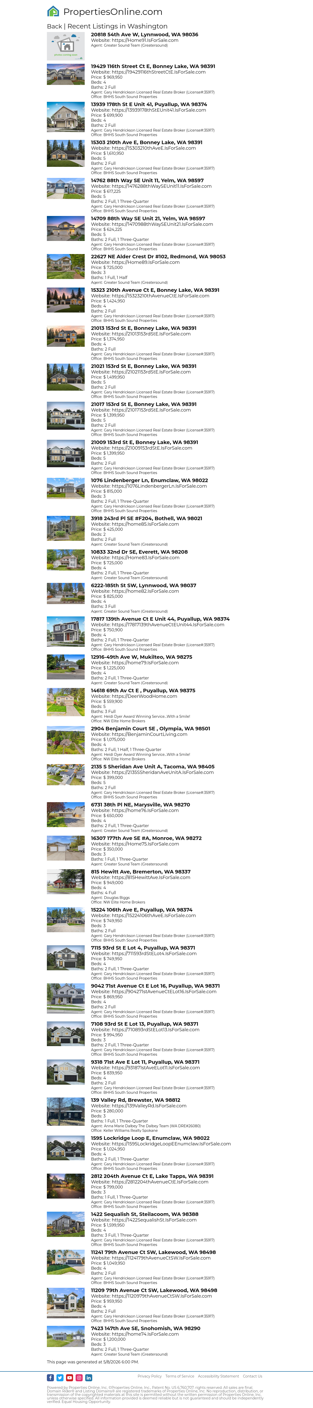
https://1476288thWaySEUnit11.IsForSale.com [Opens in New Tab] (162, 186)
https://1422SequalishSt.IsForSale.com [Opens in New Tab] (154, 1220)
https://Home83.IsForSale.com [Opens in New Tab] (146, 557)
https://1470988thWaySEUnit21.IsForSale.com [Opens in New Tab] (162, 224)
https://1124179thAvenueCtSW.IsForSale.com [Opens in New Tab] (161, 1258)
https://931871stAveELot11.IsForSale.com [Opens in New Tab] (156, 1068)
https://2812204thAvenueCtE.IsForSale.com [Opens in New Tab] (160, 1182)
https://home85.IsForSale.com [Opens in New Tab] (145, 524)
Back (54, 26)
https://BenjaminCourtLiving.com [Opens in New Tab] (149, 734)
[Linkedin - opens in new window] (88, 1377)
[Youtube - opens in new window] (69, 1377)
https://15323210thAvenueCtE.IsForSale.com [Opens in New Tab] (161, 296)
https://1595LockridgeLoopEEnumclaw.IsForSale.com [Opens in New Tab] (171, 1144)
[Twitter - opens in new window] (60, 1377)
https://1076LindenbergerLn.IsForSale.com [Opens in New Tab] (159, 486)
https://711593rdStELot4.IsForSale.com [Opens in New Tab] (154, 953)
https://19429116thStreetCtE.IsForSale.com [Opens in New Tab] (159, 72)
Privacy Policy (150, 1376)
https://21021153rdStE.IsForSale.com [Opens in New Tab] (151, 372)
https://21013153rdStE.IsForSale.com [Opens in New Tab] (151, 334)
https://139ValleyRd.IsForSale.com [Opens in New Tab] (149, 1106)
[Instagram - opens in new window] (79, 1377)
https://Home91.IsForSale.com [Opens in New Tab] (145, 40)
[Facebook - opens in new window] (50, 1377)
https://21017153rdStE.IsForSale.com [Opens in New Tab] (151, 410)
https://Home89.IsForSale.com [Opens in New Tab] (146, 262)
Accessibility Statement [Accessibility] (218, 1376)
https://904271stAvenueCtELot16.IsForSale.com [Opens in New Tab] (164, 991)
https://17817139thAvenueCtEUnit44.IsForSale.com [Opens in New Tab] (168, 625)
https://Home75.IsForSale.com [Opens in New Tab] (145, 844)
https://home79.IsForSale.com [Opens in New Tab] (145, 663)
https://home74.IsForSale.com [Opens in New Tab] (145, 1334)
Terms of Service (180, 1376)
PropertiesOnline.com (113, 11)
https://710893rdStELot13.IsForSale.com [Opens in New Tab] (156, 1029)
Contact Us (252, 1376)
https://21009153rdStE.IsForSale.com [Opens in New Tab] (152, 448)
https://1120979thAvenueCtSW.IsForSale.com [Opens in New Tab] (162, 1296)
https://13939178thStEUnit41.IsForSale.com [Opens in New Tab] (159, 110)
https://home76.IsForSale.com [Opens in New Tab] (145, 810)
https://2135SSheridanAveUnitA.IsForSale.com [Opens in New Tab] (163, 772)
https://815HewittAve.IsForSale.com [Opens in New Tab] (151, 877)
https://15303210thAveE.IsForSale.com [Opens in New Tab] (154, 148)
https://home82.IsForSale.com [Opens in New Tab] (145, 591)
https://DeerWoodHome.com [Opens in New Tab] (144, 696)
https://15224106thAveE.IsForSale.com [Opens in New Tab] (154, 915)
